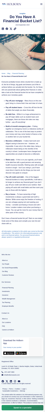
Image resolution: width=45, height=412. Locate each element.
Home (3, 73)
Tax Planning (6, 302)
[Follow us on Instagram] (15, 381)
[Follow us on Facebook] (3, 381)
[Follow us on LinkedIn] (11, 381)
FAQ (3, 326)
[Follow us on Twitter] (7, 381)
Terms (11, 389)
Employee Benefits (8, 306)
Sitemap (22, 391)
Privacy (4, 389)
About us (5, 260)
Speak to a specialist (22, 408)
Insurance (5, 295)
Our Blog (5, 271)
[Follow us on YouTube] (19, 381)
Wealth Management (8, 299)
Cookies (17, 389)
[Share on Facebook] (7, 29)
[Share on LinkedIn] (3, 29)
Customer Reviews (8, 275)
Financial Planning (18, 73)
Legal (23, 389)
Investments (6, 291)
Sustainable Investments (10, 391)
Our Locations (6, 322)
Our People (5, 264)
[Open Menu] (41, 4)
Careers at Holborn (8, 330)
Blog (8, 73)
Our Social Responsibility (10, 268)
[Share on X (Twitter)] (11, 29)
